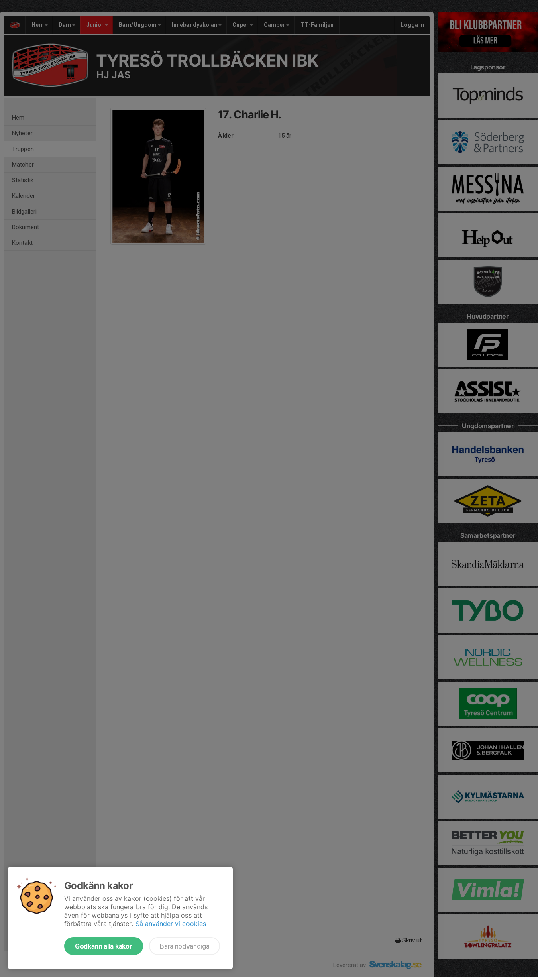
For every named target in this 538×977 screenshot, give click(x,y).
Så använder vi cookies (170, 924)
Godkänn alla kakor (103, 946)
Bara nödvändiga (184, 946)
